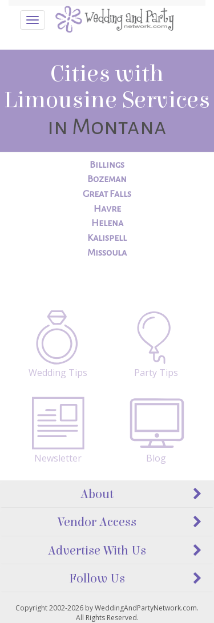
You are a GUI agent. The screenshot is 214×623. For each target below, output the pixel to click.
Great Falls (107, 194)
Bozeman (107, 179)
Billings (107, 165)
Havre (107, 209)
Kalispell (107, 238)
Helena (107, 223)
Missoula (107, 253)
